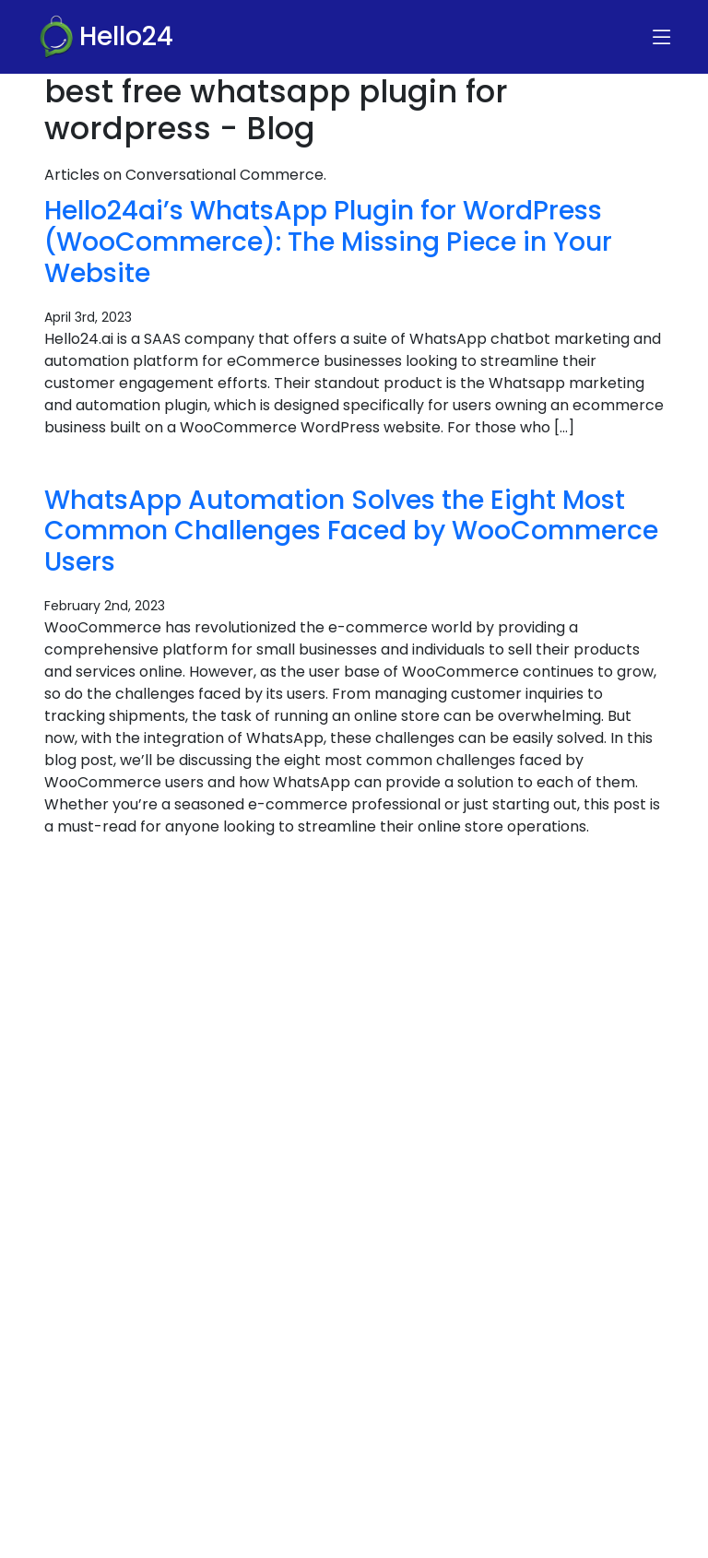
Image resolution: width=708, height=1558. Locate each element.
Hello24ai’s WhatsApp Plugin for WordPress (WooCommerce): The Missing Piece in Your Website (328, 241)
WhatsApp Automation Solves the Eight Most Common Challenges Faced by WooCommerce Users (351, 530)
